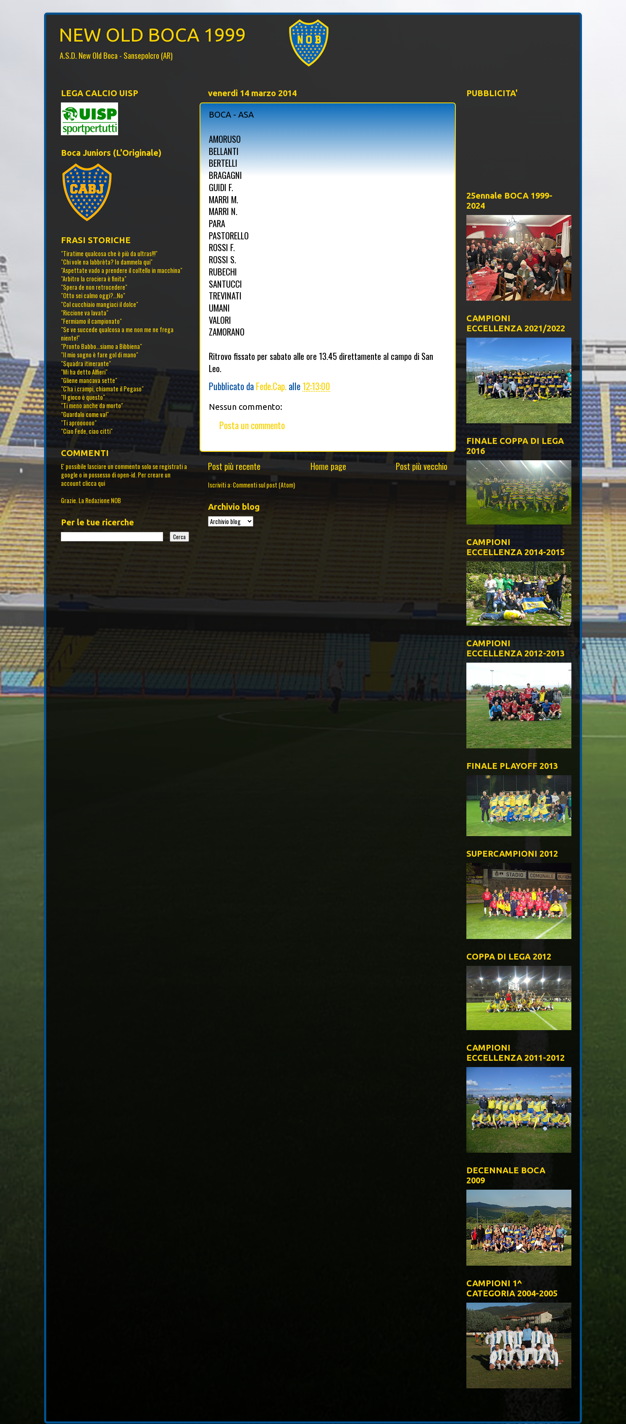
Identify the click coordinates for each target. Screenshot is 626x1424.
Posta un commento (252, 425)
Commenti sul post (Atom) (264, 484)
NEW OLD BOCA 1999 (152, 34)
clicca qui (93, 483)
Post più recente (234, 466)
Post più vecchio (421, 466)
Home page (328, 466)
